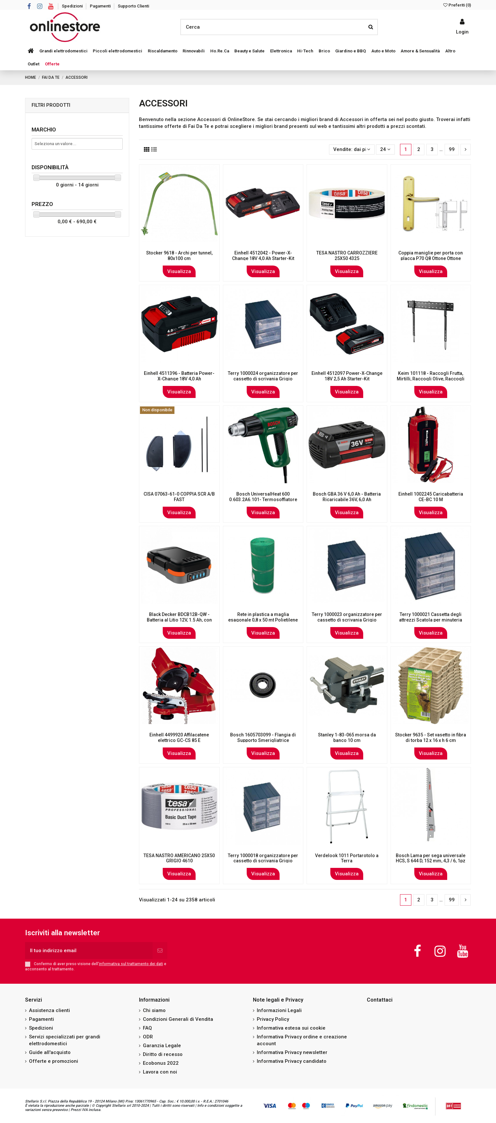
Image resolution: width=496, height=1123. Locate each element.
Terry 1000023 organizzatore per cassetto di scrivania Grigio (347, 617)
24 (385, 149)
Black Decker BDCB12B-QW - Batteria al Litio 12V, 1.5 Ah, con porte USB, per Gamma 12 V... (179, 620)
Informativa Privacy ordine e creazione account (302, 1040)
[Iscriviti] (160, 950)
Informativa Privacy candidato (291, 1061)
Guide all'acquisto (50, 1052)
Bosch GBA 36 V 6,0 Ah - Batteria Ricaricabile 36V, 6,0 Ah (347, 496)
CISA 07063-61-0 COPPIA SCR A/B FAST (179, 496)
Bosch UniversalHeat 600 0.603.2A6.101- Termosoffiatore (263, 496)
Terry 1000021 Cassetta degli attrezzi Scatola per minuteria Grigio (430, 620)
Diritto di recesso (163, 1054)
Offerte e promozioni (53, 1061)
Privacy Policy (273, 1019)
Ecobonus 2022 (161, 1063)
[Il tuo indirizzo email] (89, 950)
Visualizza (179, 271)
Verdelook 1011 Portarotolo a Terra (347, 858)
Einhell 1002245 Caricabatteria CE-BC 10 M (430, 496)
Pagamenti (101, 6)
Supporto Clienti (133, 6)
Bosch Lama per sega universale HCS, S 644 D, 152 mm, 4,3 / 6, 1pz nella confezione (430, 861)
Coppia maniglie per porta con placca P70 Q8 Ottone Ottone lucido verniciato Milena (430, 258)
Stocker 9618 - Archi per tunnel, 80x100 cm (179, 255)
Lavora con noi (160, 1072)
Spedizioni (73, 6)
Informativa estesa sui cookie (291, 1028)
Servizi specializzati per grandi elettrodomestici (64, 1040)
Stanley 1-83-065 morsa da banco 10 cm (347, 737)
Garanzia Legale (162, 1045)
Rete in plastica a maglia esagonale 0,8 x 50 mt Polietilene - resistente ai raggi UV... (263, 620)
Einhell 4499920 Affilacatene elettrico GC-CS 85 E (179, 737)
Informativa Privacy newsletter (292, 1052)
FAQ (147, 1028)
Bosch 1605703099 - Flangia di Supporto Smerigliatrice (263, 737)
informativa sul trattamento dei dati (131, 964)
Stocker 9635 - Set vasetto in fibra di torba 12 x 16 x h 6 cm (430, 737)
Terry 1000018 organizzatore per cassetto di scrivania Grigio (263, 858)
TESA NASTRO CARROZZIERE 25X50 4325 (347, 255)
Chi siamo (154, 1010)
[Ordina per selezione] (352, 149)
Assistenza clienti (49, 1010)
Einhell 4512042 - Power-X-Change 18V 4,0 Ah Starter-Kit (263, 255)
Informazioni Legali (279, 1010)
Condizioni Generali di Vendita (178, 1019)
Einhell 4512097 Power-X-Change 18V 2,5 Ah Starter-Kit (346, 376)
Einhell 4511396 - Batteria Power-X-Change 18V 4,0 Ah (179, 376)
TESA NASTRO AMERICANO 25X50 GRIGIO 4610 (179, 858)
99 (452, 149)
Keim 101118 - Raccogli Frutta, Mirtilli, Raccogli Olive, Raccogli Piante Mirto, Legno (430, 379)
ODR (148, 1037)
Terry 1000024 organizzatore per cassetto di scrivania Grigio (263, 376)
